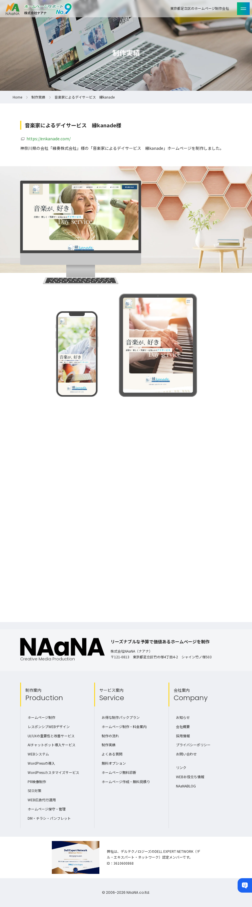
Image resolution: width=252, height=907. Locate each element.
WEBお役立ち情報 (190, 776)
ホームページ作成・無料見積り (126, 781)
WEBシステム (38, 753)
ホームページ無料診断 (119, 772)
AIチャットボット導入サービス (51, 744)
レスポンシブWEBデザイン (49, 726)
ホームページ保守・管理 (47, 808)
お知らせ (183, 717)
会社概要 (183, 726)
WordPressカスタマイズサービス (53, 772)
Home (17, 97)
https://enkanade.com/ (48, 138)
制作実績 (38, 97)
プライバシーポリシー (193, 744)
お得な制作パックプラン (121, 717)
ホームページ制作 (41, 717)
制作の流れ (110, 735)
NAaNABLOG (186, 785)
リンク (181, 767)
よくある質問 (112, 753)
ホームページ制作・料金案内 (124, 726)
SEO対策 (34, 790)
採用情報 (183, 735)
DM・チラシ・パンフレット (49, 818)
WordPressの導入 (41, 763)
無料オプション (114, 763)
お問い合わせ (186, 753)
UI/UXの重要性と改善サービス (51, 735)
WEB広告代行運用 (42, 799)
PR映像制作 (37, 781)
